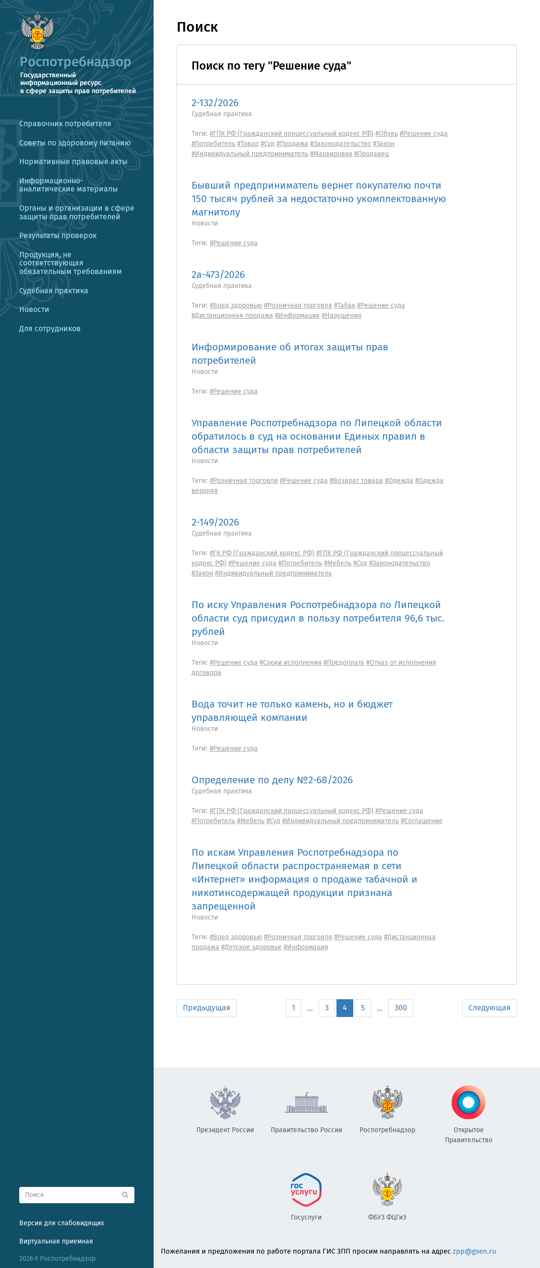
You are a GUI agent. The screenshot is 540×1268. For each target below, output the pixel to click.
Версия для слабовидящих (61, 1223)
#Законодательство (340, 144)
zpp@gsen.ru (474, 1251)
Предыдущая (206, 1007)
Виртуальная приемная (56, 1241)
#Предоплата (344, 662)
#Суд (268, 144)
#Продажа (292, 144)
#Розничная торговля (298, 305)
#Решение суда (424, 134)
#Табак (344, 305)
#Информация (297, 315)
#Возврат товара (356, 481)
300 (401, 1007)
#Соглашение (422, 821)
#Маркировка (331, 154)
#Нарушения (341, 315)
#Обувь (386, 134)
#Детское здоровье (251, 947)
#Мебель (337, 563)
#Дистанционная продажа (232, 315)
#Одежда (399, 481)
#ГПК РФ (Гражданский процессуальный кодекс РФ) (291, 134)
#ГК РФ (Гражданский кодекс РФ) (262, 553)
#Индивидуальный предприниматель (250, 154)
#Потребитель (213, 144)
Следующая (489, 1007)
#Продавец (371, 154)
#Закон (384, 144)
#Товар (248, 144)
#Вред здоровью (236, 305)
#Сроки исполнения (291, 662)
